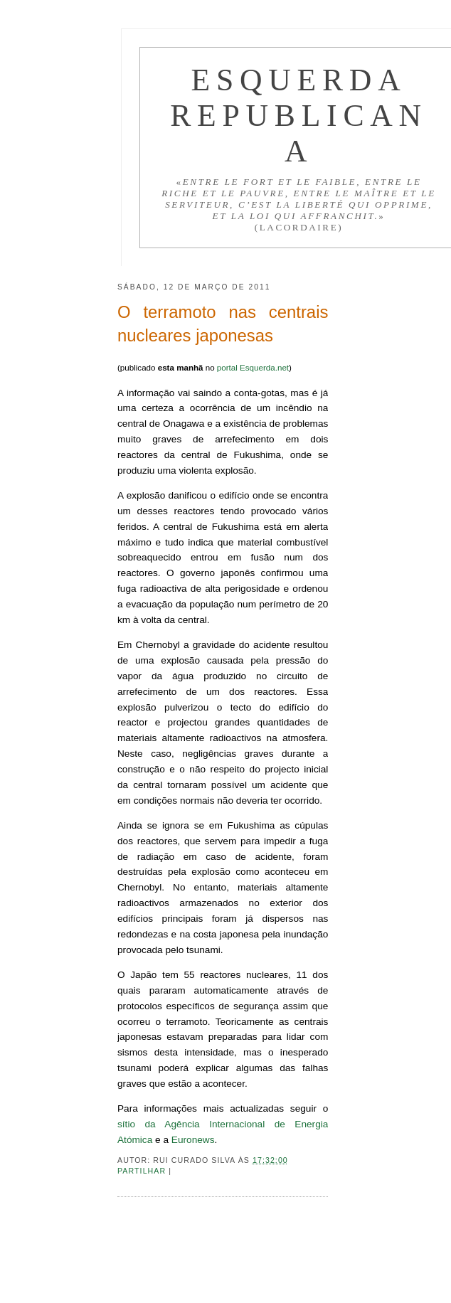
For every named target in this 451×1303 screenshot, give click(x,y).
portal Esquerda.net (253, 367)
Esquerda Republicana (299, 115)
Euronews (193, 1139)
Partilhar (143, 1170)
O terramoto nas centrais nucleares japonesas (222, 323)
